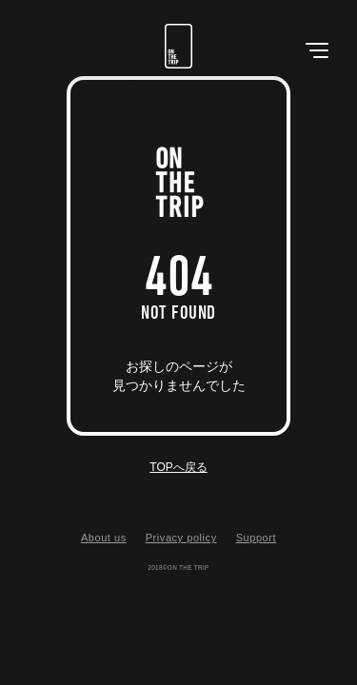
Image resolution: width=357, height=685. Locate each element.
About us (104, 537)
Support (256, 537)
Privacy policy (181, 537)
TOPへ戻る (178, 467)
